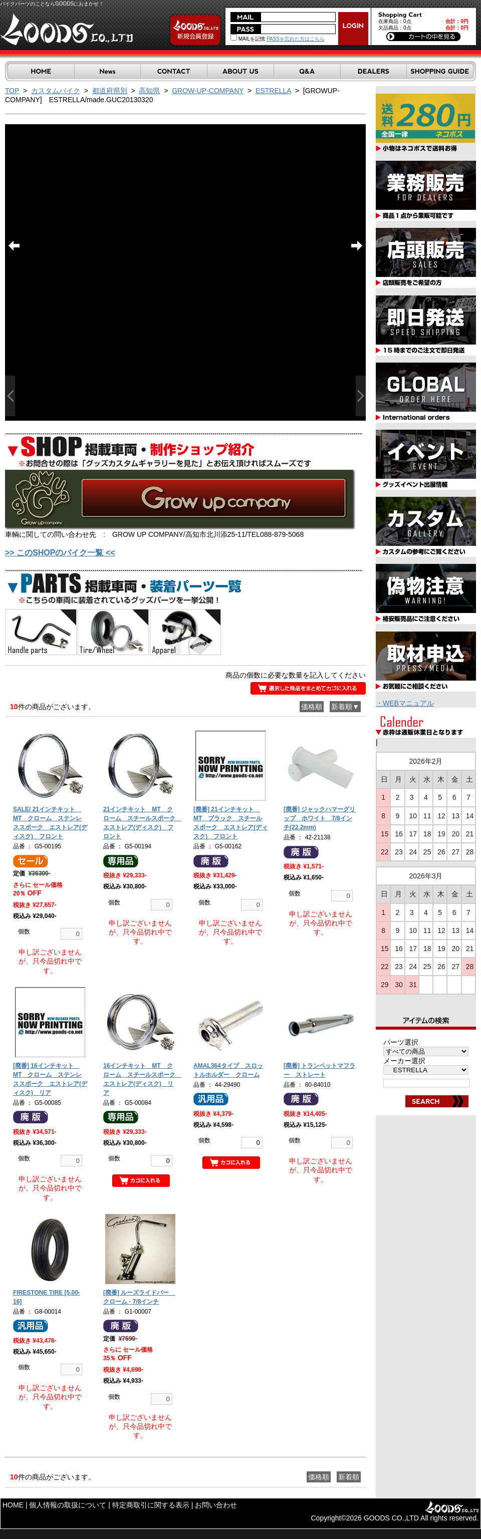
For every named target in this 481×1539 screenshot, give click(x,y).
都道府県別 (109, 91)
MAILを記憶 (247, 39)
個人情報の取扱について (67, 1505)
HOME (13, 1505)
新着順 (348, 1477)
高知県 (149, 91)
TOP (12, 91)
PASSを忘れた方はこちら (296, 39)
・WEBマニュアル (405, 703)
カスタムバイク (55, 91)
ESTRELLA (273, 91)
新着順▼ (345, 707)
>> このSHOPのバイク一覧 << (60, 552)
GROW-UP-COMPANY (208, 91)
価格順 (311, 707)
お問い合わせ (216, 1505)
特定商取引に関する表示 (150, 1505)
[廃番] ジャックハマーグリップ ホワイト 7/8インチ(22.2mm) (319, 818)
